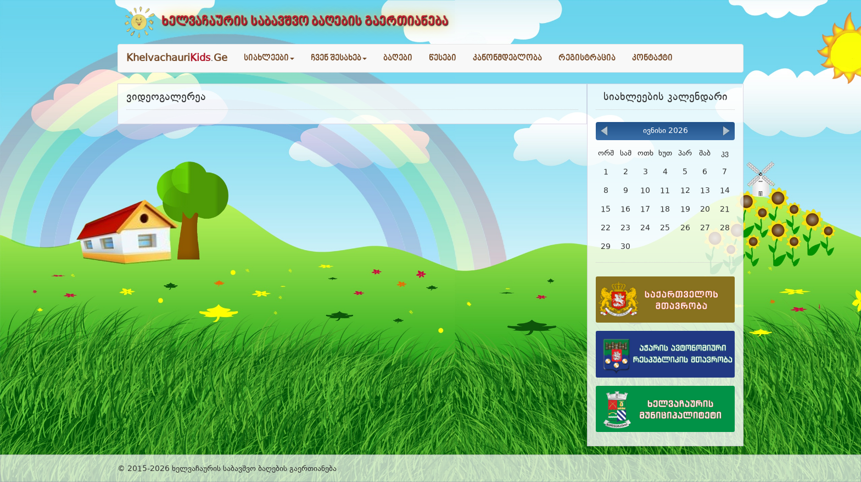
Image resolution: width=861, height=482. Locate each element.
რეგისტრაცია (587, 58)
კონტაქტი (652, 58)
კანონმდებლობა (507, 58)
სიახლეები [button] (269, 58)
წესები (442, 58)
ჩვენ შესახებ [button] (339, 58)
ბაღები (397, 58)
